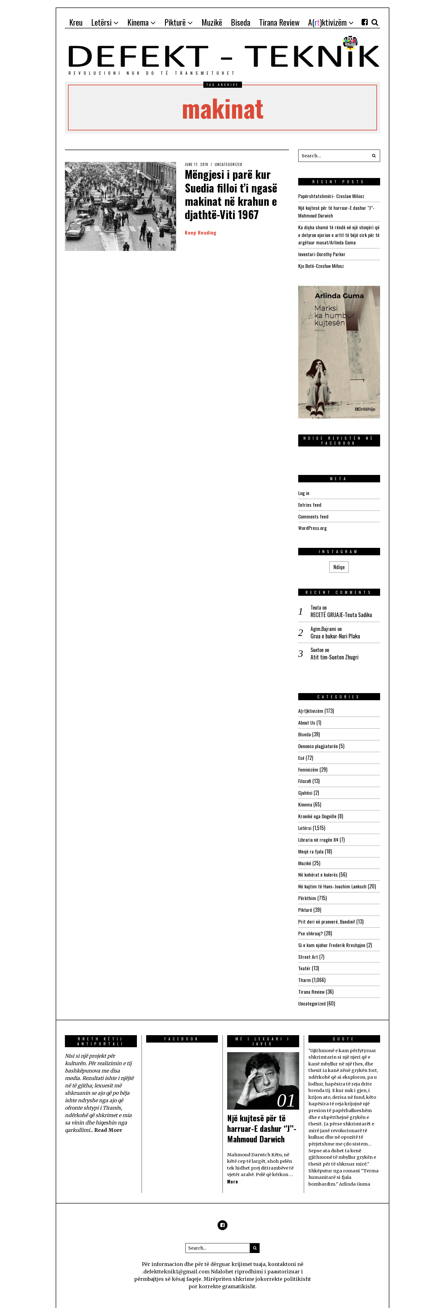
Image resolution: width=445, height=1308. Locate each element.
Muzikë (304, 856)
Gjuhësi (305, 787)
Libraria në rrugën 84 (318, 833)
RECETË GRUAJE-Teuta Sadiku (341, 611)
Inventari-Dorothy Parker (322, 252)
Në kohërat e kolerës (318, 867)
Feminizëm (308, 764)
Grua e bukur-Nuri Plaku (335, 632)
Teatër (304, 959)
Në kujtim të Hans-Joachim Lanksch (332, 879)
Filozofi (304, 776)
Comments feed (313, 513)
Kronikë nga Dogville (317, 810)
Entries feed (309, 502)
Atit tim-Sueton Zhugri (334, 654)
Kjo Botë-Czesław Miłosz (321, 264)
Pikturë (305, 902)
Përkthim (307, 890)
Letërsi (305, 822)
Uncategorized (229, 164)
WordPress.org (312, 525)
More (232, 1171)
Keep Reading (201, 232)
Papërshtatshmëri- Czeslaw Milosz (331, 196)
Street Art (308, 947)
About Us (306, 719)
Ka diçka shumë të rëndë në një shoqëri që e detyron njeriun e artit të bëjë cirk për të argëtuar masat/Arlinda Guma (338, 233)
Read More (108, 1120)
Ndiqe (339, 563)
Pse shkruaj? (310, 925)
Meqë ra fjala (311, 845)
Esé (301, 753)
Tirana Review (311, 982)
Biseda (304, 730)
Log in (303, 490)
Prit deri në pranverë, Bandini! (326, 913)
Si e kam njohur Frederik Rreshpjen (331, 936)
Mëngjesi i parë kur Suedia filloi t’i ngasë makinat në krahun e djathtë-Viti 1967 (233, 194)
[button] (374, 156)
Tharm (304, 970)
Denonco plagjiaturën (318, 742)
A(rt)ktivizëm (310, 707)
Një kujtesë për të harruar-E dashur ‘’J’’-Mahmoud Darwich (262, 1118)
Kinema (305, 799)
